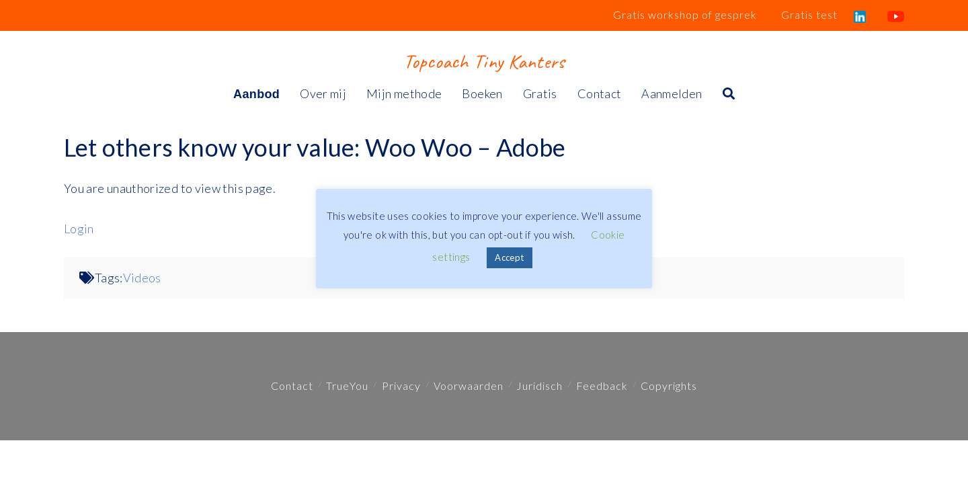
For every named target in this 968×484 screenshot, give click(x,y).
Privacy (401, 385)
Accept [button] (509, 257)
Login (79, 228)
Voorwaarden (468, 385)
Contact (292, 385)
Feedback (602, 385)
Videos (142, 277)
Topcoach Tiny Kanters (483, 61)
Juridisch (539, 385)
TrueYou (347, 385)
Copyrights (669, 385)
